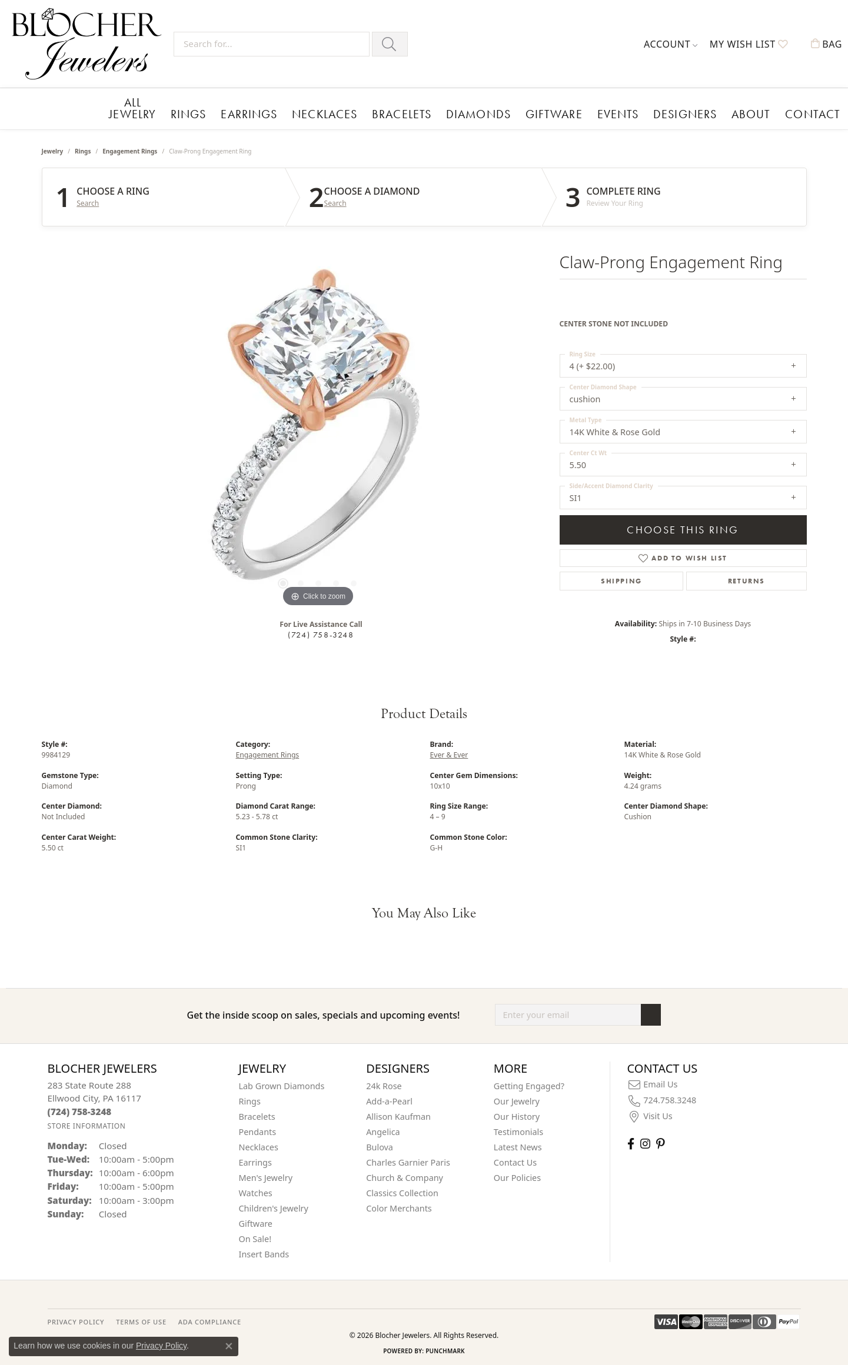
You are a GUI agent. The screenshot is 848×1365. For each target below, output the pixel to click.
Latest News (518, 1144)
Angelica (383, 1129)
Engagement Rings (129, 149)
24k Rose (384, 1083)
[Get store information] (87, 1124)
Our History (517, 1114)
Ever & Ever (449, 753)
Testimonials (518, 1129)
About (670, 112)
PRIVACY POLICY (76, 1319)
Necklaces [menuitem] (258, 1144)
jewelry (53, 149)
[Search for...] (272, 44)
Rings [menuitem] (250, 1098)
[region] (318, 431)
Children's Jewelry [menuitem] (273, 1206)
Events (555, 112)
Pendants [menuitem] (258, 1129)
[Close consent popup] (228, 1346)
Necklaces (303, 112)
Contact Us (515, 1160)
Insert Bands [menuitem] (264, 1251)
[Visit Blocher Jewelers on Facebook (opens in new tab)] (630, 1141)
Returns (746, 578)
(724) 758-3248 (321, 632)
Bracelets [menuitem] (257, 1114)
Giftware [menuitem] (256, 1221)
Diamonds (436, 112)
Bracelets (370, 112)
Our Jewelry (517, 1098)
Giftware (501, 112)
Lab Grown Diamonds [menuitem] (282, 1083)
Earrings (238, 112)
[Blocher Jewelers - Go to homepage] (90, 44)
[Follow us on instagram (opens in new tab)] (645, 1141)
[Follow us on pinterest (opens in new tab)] (660, 1141)
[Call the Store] (80, 1110)
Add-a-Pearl (389, 1098)
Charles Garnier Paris (408, 1160)
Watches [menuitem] (255, 1190)
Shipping (621, 578)
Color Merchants (399, 1206)
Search (88, 202)
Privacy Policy (161, 1345)
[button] (671, 44)
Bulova (379, 1144)
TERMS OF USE (141, 1319)
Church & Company (404, 1175)
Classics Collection (402, 1190)
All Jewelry (132, 107)
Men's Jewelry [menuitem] (266, 1175)
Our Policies (517, 1175)
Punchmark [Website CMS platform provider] (445, 1348)
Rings (186, 112)
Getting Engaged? (529, 1083)
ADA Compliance (209, 1319)
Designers (613, 112)
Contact (723, 112)
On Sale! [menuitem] (255, 1236)
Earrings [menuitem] (255, 1160)
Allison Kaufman (398, 1114)
